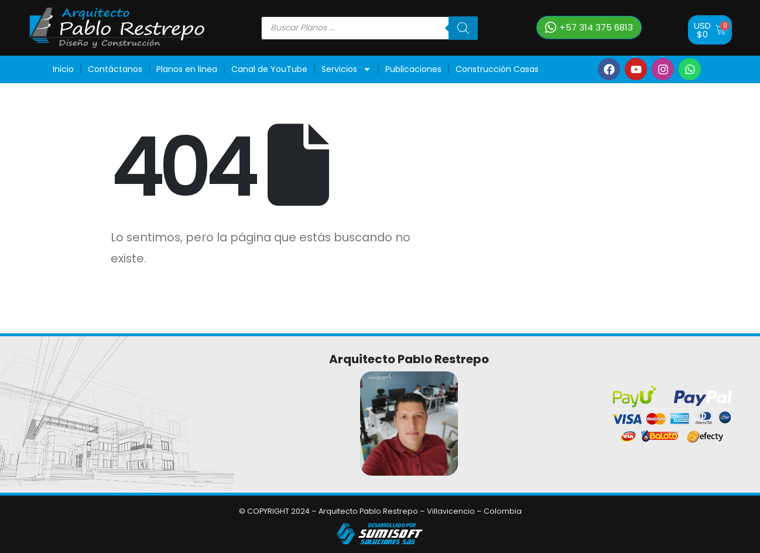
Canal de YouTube (269, 69)
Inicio (63, 69)
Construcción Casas (497, 69)
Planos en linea (186, 69)
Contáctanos (115, 69)
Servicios (346, 69)
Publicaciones (413, 69)
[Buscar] (463, 28)
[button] (589, 27)
